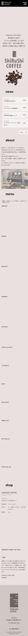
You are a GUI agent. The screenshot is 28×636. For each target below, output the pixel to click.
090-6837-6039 (15, 624)
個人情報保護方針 (14, 630)
